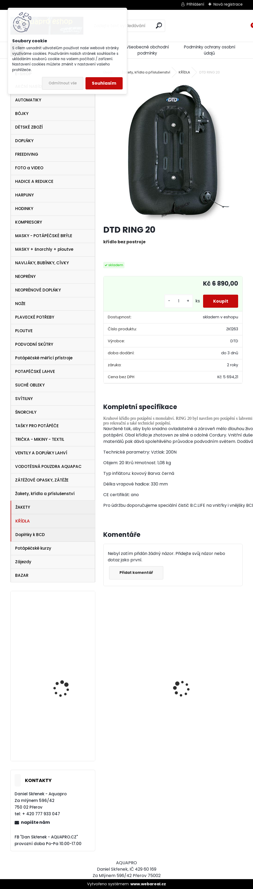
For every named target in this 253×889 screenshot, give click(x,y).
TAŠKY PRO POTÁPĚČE (37, 426)
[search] (159, 25)
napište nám (35, 822)
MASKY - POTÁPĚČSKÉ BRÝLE (43, 235)
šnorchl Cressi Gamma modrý (203, 730)
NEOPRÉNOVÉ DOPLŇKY (38, 290)
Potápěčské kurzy (33, 548)
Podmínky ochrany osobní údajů (209, 50)
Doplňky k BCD (30, 534)
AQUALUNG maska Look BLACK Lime (131, 705)
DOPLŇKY (24, 140)
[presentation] (106, 679)
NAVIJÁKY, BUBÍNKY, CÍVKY (42, 263)
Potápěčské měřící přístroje (43, 358)
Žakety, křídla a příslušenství (45, 493)
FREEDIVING (26, 154)
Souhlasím (104, 83)
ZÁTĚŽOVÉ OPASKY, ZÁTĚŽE (41, 480)
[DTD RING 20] (173, 150)
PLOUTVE (24, 331)
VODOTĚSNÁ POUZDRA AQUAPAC (48, 466)
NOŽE (20, 303)
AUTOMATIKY (28, 100)
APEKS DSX (54, 737)
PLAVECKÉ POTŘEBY (34, 317)
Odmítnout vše (63, 83)
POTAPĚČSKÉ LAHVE (35, 371)
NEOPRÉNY (25, 276)
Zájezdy (23, 562)
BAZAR (21, 575)
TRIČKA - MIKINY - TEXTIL (39, 439)
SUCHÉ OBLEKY (30, 385)
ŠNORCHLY (25, 412)
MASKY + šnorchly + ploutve (44, 249)
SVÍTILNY (24, 398)
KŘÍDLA (22, 521)
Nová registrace (228, 4)
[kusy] (177, 301)
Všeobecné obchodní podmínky (147, 50)
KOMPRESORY (28, 222)
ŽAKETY (22, 507)
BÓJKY (21, 113)
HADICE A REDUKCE (34, 181)
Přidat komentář (136, 572)
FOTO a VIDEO (29, 168)
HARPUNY (24, 195)
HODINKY (24, 208)
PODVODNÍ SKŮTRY (34, 344)
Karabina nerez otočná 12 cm (66, 624)
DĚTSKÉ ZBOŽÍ (29, 127)
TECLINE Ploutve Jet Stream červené (63, 696)
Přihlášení (195, 4)
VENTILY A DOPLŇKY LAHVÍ (41, 453)
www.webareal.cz (148, 884)
